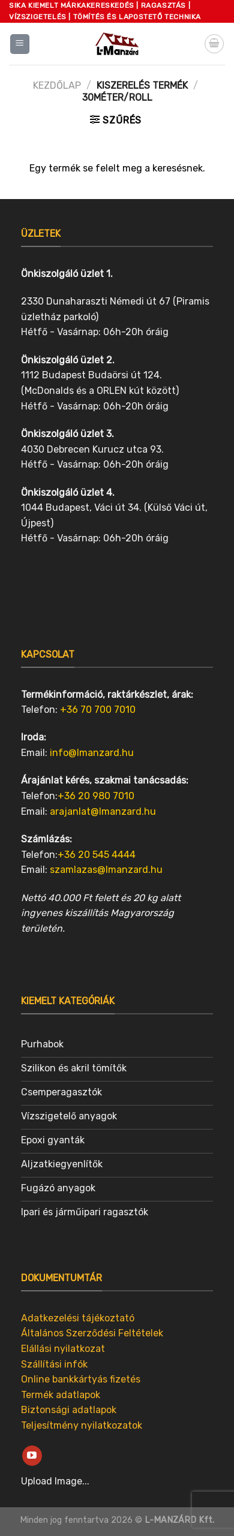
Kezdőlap (57, 85)
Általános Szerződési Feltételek (92, 1333)
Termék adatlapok (60, 1395)
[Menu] (20, 44)
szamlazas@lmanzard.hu (106, 869)
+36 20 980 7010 (96, 796)
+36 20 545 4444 (97, 854)
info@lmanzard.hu (92, 752)
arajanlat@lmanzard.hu (103, 811)
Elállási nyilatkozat (63, 1348)
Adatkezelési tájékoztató (77, 1318)
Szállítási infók (54, 1364)
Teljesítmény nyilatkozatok (81, 1425)
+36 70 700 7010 (98, 709)
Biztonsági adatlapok (68, 1409)
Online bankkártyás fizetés (80, 1379)
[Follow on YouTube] (32, 1455)
